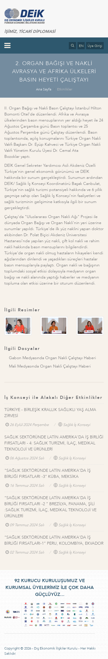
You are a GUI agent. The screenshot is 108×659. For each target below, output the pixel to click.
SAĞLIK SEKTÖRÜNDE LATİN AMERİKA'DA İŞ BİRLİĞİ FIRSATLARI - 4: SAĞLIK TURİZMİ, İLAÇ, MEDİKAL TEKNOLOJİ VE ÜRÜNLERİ (53, 443)
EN (81, 45)
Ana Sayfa (43, 89)
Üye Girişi (95, 45)
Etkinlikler (64, 89)
